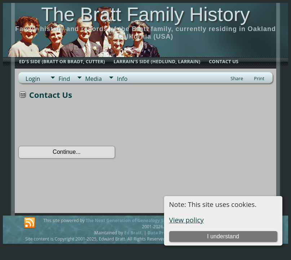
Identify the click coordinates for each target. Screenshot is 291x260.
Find (64, 79)
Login (33, 79)
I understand (223, 236)
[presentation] (73, 125)
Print (259, 78)
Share (236, 78)
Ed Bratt (133, 233)
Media (93, 79)
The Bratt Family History (145, 14)
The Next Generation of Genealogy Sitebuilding (136, 220)
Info (122, 79)
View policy (186, 219)
